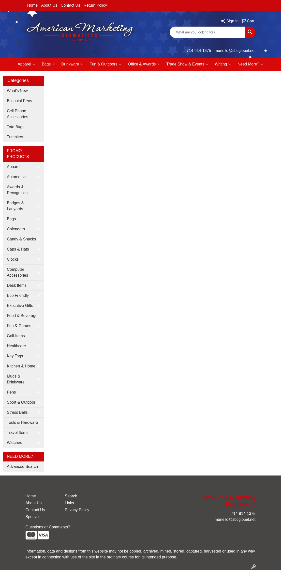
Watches (14, 443)
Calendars (16, 229)
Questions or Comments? (48, 527)
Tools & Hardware (22, 422)
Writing (223, 64)
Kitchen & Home (21, 366)
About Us (49, 5)
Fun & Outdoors (105, 64)
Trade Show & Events (187, 64)
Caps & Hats (18, 249)
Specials (33, 517)
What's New (17, 91)
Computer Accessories (17, 272)
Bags (48, 64)
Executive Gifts (20, 305)
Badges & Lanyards (15, 206)
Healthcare (16, 346)
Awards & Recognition (17, 190)
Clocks (13, 259)
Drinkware (72, 64)
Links (69, 503)
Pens (11, 392)
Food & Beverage (22, 316)
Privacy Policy (77, 510)
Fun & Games (19, 326)
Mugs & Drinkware (16, 379)
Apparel (26, 64)
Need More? (250, 64)
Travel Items (17, 432)
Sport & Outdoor (21, 402)
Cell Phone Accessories (17, 114)
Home (32, 5)
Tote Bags (15, 127)
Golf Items (16, 336)
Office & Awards (144, 64)
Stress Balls (17, 412)
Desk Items (17, 285)
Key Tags (15, 356)
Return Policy (95, 5)
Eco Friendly (18, 295)
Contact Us (70, 5)
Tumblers (15, 137)
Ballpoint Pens (19, 101)
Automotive (17, 177)
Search (71, 496)
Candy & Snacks (21, 239)
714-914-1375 (199, 50)
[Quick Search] (207, 32)
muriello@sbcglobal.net (235, 50)
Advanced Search (22, 466)
